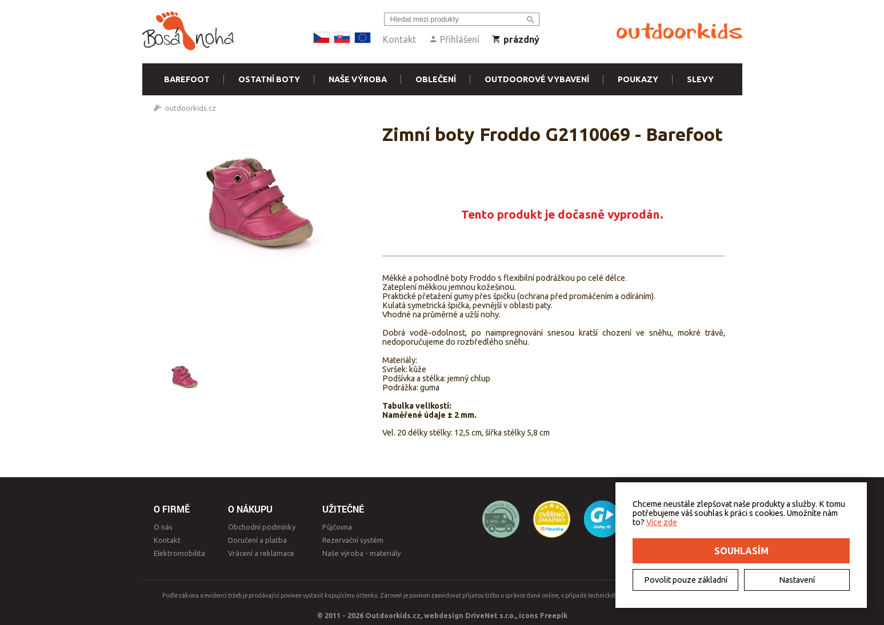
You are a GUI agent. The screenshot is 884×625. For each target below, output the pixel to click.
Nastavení (797, 579)
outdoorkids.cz (190, 108)
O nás (163, 527)
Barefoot (187, 79)
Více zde (661, 522)
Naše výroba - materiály (361, 553)
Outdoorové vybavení (537, 79)
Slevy (700, 79)
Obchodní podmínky (261, 527)
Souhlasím (741, 551)
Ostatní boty (269, 79)
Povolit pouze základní (685, 579)
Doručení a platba (257, 540)
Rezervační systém (352, 540)
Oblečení (435, 79)
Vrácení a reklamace (261, 553)
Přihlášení (454, 39)
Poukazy (638, 79)
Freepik (553, 615)
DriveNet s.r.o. (490, 615)
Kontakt (399, 39)
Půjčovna (337, 527)
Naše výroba (358, 79)
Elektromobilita (179, 553)
